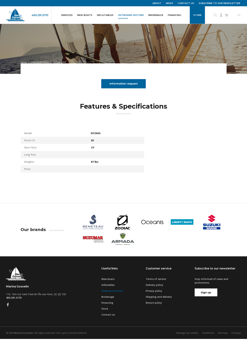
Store (197, 15)
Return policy (154, 307)
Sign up (206, 297)
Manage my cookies (187, 337)
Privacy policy (154, 296)
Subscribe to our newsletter (219, 3)
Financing (174, 15)
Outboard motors (131, 15)
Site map (223, 337)
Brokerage (155, 15)
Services (67, 15)
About (156, 3)
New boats (84, 15)
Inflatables (105, 15)
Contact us (186, 3)
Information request (123, 88)
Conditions (208, 337)
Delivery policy (154, 290)
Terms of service (156, 284)
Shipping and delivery (159, 301)
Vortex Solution (78, 337)
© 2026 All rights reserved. (31, 337)
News (169, 3)
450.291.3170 (39, 15)
